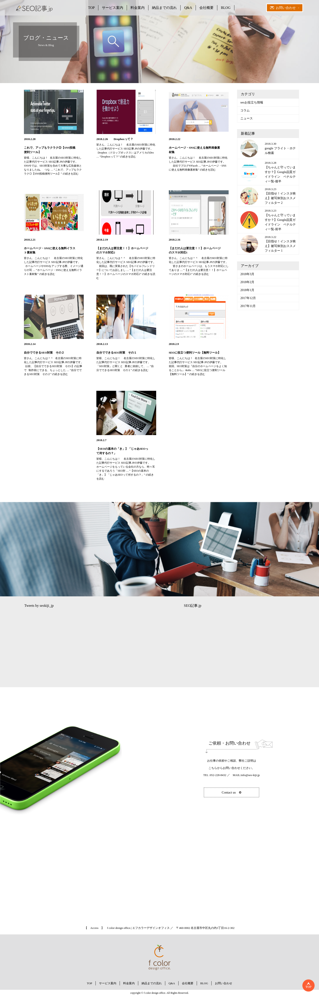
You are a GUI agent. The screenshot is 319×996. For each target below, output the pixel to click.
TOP (91, 8)
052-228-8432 (218, 775)
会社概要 (206, 8)
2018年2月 (247, 282)
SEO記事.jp (192, 605)
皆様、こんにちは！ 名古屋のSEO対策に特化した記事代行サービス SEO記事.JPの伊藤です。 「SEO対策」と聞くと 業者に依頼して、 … (125, 362)
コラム (245, 110)
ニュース (246, 118)
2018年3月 (247, 274)
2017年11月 (248, 306)
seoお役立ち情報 (251, 102)
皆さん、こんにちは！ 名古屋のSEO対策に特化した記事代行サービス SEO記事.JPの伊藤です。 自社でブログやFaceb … (198, 161)
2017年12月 (248, 298)
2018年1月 (247, 290)
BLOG (226, 8)
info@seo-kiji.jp (250, 775)
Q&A (188, 8)
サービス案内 (112, 8)
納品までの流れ (164, 8)
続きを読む (118, 156)
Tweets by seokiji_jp (39, 605)
